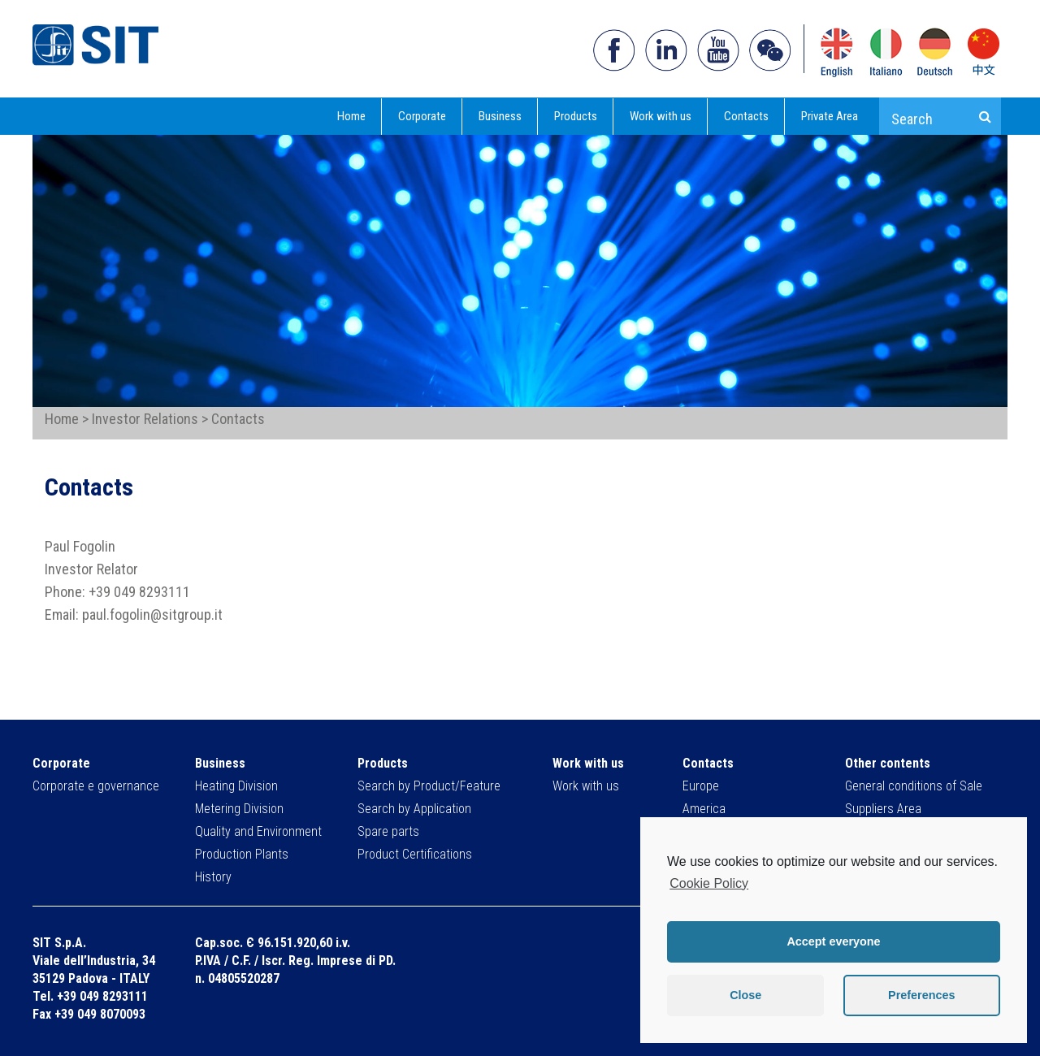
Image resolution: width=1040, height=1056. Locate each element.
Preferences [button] (921, 995)
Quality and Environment (258, 831)
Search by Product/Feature (429, 786)
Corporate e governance (95, 786)
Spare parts (388, 831)
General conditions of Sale (913, 786)
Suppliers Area (883, 808)
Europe (700, 786)
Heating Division (236, 786)
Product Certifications (415, 854)
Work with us (585, 786)
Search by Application (414, 808)
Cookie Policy (709, 883)
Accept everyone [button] (833, 941)
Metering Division (239, 808)
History (213, 877)
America (704, 808)
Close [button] (745, 995)
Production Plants (241, 854)
